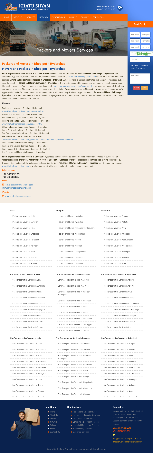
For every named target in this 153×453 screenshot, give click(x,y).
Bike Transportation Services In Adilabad (74, 343)
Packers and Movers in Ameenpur (116, 251)
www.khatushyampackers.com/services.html (22, 123)
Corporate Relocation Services (86, 421)
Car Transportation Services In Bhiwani (28, 327)
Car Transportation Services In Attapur (118, 279)
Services (30, 17)
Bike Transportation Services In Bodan (73, 370)
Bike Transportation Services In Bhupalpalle (75, 382)
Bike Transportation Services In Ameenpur (120, 379)
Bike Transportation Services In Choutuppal (75, 388)
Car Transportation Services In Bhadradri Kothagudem (74, 293)
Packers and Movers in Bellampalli (71, 233)
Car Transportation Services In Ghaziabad (29, 297)
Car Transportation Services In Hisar (27, 315)
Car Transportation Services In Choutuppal (75, 324)
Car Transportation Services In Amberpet (119, 321)
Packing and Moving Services (85, 411)
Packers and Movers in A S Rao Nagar (118, 245)
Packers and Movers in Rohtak (25, 257)
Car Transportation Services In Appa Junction (121, 303)
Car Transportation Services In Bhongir (73, 312)
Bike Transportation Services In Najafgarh (29, 373)
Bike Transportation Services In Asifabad (74, 349)
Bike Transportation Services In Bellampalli (75, 364)
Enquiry (85, 17)
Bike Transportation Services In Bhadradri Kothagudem (74, 357)
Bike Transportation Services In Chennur (74, 394)
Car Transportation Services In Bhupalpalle (75, 318)
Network (43, 17)
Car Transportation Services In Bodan (73, 306)
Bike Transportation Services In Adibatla (119, 349)
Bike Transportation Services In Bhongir (73, 376)
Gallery (73, 17)
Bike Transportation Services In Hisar (27, 379)
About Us (18, 17)
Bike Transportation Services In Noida (27, 355)
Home (6, 17)
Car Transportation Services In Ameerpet (119, 297)
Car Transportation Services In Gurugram (29, 285)
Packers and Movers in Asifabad (70, 222)
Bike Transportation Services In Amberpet (120, 385)
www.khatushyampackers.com (82, 76)
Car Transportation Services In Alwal (117, 291)
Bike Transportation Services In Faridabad (29, 367)
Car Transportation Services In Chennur (73, 330)
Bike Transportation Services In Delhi (27, 343)
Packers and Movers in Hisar (24, 251)
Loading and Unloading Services (86, 415)
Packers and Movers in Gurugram (26, 222)
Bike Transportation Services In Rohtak (28, 385)
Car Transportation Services (85, 418)
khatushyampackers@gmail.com (16, 187)
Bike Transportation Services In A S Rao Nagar (121, 373)
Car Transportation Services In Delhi (27, 279)
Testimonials (59, 17)
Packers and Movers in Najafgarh (26, 245)
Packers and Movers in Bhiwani (25, 263)
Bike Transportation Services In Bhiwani (28, 391)
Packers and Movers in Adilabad (70, 216)
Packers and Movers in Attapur (115, 216)
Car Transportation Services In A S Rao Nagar (121, 309)
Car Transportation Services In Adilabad (73, 279)
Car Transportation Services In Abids (117, 327)
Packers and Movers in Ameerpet (116, 233)
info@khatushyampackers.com (19, 184)
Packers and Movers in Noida (24, 228)
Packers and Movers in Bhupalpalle (72, 251)
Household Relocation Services (86, 425)
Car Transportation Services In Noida (27, 291)
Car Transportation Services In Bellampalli (74, 300)
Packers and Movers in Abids (114, 263)
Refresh (140, 68)
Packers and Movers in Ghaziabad (26, 233)
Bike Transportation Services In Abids (118, 391)
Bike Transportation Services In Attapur (119, 343)
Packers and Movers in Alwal (114, 228)
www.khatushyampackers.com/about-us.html (74, 86)
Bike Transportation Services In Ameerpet (120, 361)
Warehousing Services (82, 428)
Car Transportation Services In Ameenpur (119, 315)
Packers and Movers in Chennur (70, 263)
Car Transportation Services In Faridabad (29, 303)
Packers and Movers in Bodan (69, 239)
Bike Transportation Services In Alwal (118, 355)
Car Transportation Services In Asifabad (73, 285)
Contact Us (98, 17)
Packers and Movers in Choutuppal (71, 257)
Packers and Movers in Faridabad (26, 239)
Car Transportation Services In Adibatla (119, 285)
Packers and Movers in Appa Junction (118, 239)
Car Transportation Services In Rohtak (28, 321)
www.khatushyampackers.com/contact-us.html (23, 111)
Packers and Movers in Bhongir (70, 245)
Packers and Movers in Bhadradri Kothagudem (76, 228)
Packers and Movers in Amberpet (116, 257)
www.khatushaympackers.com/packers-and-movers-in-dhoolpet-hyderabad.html (37, 139)
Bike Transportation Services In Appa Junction (121, 367)
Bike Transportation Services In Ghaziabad (29, 361)
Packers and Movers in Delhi (24, 216)
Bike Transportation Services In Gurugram (29, 349)
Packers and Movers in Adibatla (115, 222)
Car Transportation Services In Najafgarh (29, 309)
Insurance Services (81, 432)
